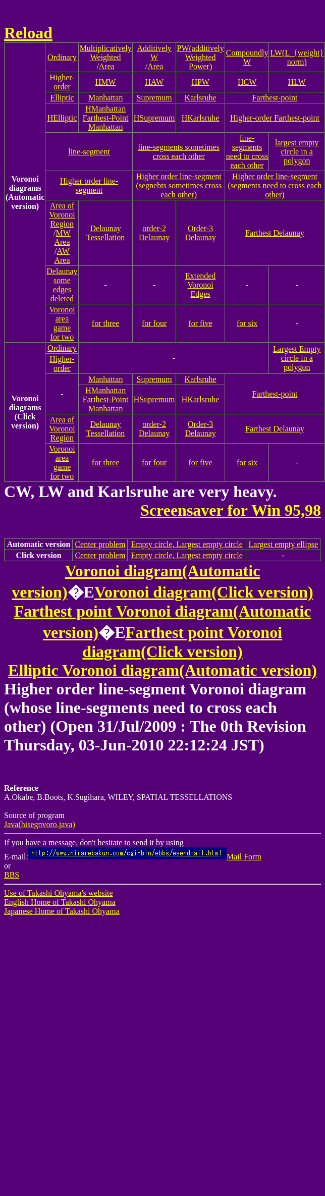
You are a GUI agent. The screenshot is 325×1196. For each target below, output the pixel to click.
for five (200, 323)
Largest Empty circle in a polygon (296, 358)
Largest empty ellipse (283, 544)
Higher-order (61, 82)
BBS (11, 875)
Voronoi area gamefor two (62, 323)
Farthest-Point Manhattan (106, 122)
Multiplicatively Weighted (106, 53)
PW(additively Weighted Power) (200, 57)
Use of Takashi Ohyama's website (58, 893)
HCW (247, 82)
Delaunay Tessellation (105, 233)
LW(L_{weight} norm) (296, 57)
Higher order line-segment (89, 185)
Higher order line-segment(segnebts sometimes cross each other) (179, 185)
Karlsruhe (200, 97)
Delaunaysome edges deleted (61, 285)
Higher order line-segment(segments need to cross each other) (275, 185)
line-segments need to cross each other (247, 152)
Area (107, 66)
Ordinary (62, 57)
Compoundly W (247, 57)
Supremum (154, 97)
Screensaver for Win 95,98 (230, 510)
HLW (297, 82)
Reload (28, 33)
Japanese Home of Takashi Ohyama (62, 911)
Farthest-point (275, 97)
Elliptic (62, 97)
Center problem (100, 544)
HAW (154, 82)
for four (154, 323)
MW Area (62, 237)
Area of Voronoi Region (62, 214)
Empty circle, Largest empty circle (186, 544)
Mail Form (144, 856)
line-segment (89, 151)
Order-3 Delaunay (200, 233)
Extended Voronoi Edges (200, 284)
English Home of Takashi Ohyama (60, 902)
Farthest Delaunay (274, 233)
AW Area (62, 255)
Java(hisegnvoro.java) (39, 824)
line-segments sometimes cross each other (179, 151)
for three (106, 323)
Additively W (154, 53)
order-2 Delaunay (154, 233)
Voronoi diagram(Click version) (203, 592)
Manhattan (105, 97)
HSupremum (154, 118)
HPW (200, 82)
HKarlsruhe (201, 118)
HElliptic (62, 118)
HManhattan (105, 108)
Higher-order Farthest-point (274, 118)
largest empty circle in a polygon (296, 151)
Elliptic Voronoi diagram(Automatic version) (162, 670)
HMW (105, 82)
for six (247, 323)
